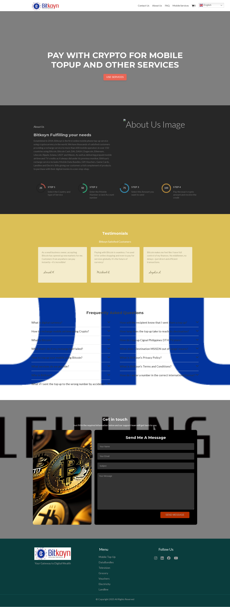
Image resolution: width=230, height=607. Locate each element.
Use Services (115, 77)
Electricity (104, 584)
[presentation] (122, 516)
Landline (103, 589)
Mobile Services (180, 5)
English (205, 5)
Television (104, 567)
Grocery (103, 573)
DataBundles (106, 562)
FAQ (167, 5)
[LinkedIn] (162, 558)
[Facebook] (169, 558)
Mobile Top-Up (107, 557)
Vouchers (104, 578)
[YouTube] (176, 558)
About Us (157, 5)
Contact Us (143, 5)
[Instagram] (155, 558)
